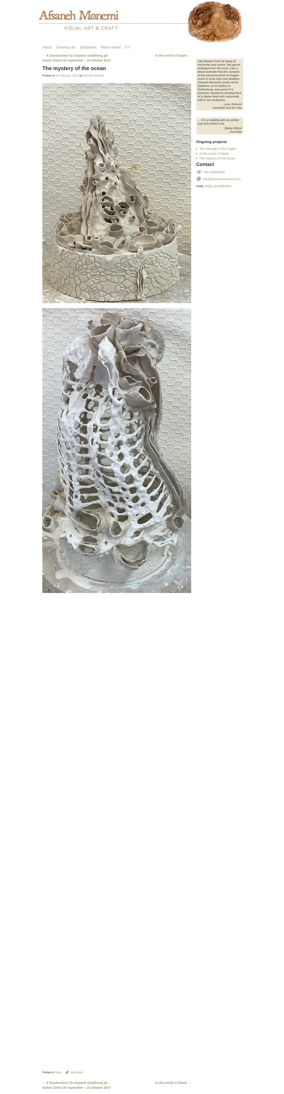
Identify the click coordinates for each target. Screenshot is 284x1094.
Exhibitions (88, 47)
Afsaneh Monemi (93, 75)
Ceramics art (65, 47)
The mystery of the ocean (217, 158)
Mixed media (110, 47)
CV (127, 47)
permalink (77, 1072)
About (47, 47)
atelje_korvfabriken (218, 186)
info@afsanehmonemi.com (221, 179)
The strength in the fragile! (217, 149)
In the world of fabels (173, 55)
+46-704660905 (214, 172)
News (58, 1072)
